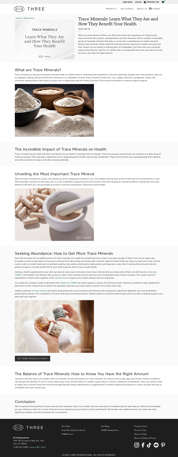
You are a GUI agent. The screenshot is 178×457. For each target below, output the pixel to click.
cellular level (61, 278)
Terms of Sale (140, 434)
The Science (127, 9)
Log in (138, 2)
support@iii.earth (37, 447)
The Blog (105, 426)
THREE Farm (67, 434)
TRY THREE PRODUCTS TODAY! (32, 359)
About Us (142, 9)
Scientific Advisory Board (73, 430)
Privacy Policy (140, 426)
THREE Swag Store (109, 430)
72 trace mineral (39, 291)
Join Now (127, 2)
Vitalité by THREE (68, 283)
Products (111, 9)
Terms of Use (140, 430)
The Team (65, 426)
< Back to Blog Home (24, 18)
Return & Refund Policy (145, 438)
